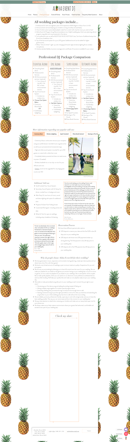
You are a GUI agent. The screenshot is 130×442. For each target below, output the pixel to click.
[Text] (126, 438)
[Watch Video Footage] (39, 2)
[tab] (38, 134)
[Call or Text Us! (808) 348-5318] (82, 2)
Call (50, 431)
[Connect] (89, 431)
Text (54, 431)
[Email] (94, 2)
